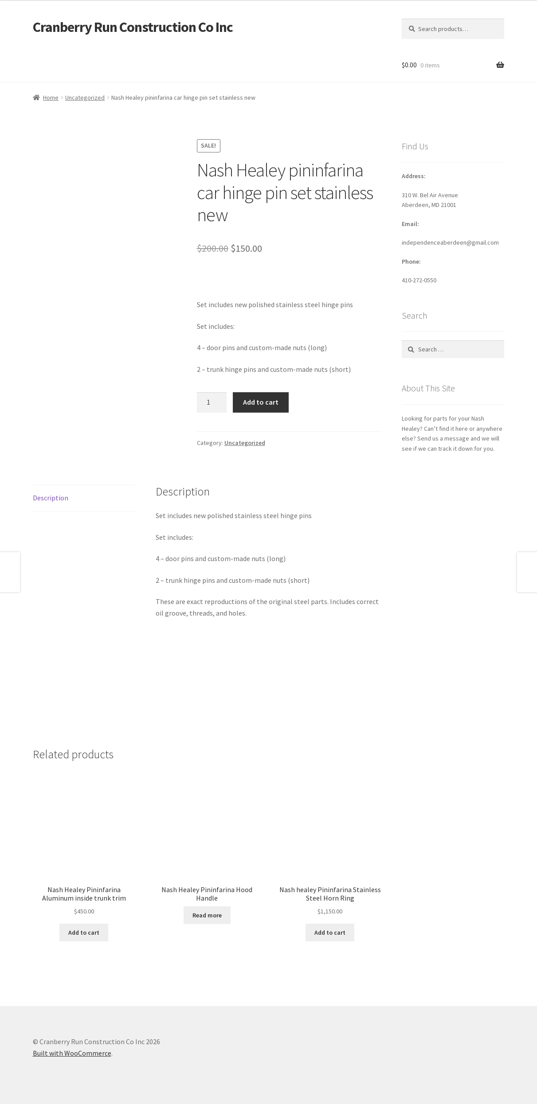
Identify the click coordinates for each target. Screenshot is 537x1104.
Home (51, 97)
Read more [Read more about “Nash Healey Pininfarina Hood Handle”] (207, 915)
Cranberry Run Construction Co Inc (133, 27)
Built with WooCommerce (72, 1053)
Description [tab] (50, 497)
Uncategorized (85, 97)
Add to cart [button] (83, 932)
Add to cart (260, 402)
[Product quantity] (212, 402)
